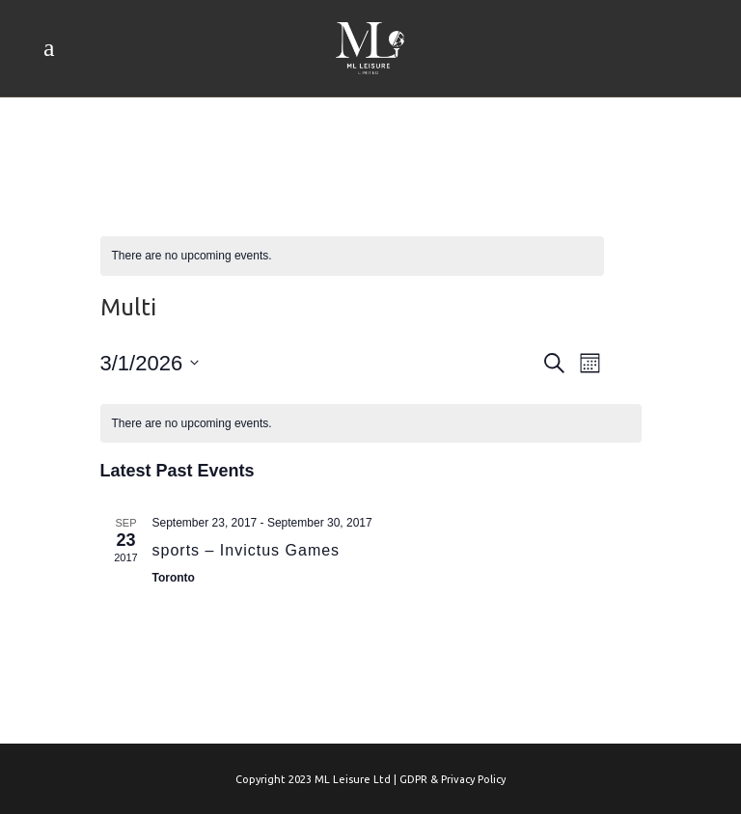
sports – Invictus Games (246, 550)
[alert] (352, 256)
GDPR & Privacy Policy (452, 779)
